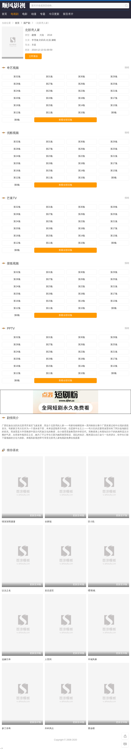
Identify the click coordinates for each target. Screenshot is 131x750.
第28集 (17, 84)
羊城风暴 (92, 659)
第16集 (17, 105)
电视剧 (15, 13)
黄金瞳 (91, 728)
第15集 (49, 105)
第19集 (49, 98)
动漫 (33, 13)
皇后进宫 (49, 590)
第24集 (17, 91)
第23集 (49, 91)
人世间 (48, 659)
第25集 (113, 84)
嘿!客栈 (91, 590)
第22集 (81, 91)
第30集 (81, 76)
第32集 (17, 76)
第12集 (17, 112)
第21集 (113, 91)
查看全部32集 (65, 119)
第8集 (17, 119)
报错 (127, 67)
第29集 (113, 76)
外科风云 (49, 728)
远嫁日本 (6, 659)
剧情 (34, 35)
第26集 (81, 84)
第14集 (81, 105)
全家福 (48, 521)
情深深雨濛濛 (8, 521)
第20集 (17, 98)
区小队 (91, 521)
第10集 (81, 112)
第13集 (113, 105)
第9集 (114, 112)
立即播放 (33, 56)
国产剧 (27, 23)
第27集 (49, 84)
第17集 (113, 98)
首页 (4, 13)
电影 (24, 13)
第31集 (49, 76)
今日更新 (54, 13)
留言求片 (68, 13)
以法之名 (6, 590)
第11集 (49, 112)
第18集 (81, 98)
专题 (42, 13)
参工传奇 (6, 728)
